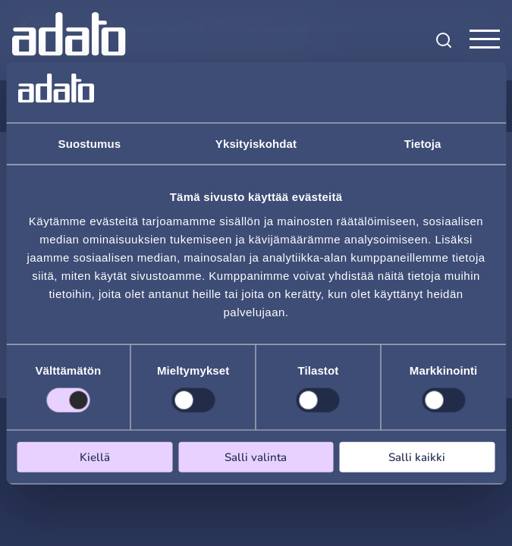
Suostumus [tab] (89, 143)
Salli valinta (256, 456)
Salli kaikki (416, 456)
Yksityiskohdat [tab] (256, 143)
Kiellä (95, 456)
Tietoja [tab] (422, 143)
